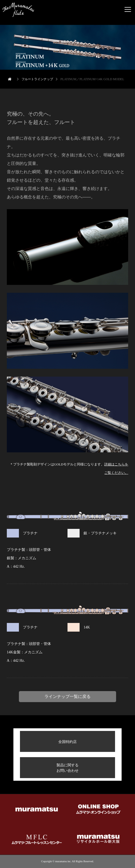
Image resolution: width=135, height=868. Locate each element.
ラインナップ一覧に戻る (67, 696)
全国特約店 (67, 742)
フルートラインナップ (37, 79)
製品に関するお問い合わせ (67, 768)
